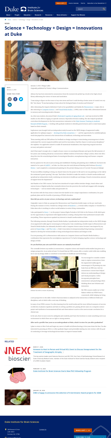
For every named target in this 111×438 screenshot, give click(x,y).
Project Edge (40, 229)
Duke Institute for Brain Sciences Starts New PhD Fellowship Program (62, 371)
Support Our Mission (78, 15)
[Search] (104, 9)
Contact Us (42, 429)
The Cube (52, 229)
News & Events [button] (62, 15)
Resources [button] (48, 15)
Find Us (83, 3)
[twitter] (21, 99)
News (9, 19)
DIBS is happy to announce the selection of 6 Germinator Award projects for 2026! (67, 393)
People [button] (17, 15)
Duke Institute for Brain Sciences (22, 421)
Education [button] (27, 15)
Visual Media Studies (65, 109)
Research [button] (38, 15)
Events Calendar (74, 3)
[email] (10, 99)
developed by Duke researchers (64, 133)
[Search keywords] (89, 9)
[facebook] (15, 99)
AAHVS (47, 165)
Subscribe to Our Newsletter (96, 3)
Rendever (72, 205)
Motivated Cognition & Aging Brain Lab (71, 116)
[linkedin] (10, 105)
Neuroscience (88, 107)
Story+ (46, 212)
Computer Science (48, 109)
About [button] (8, 15)
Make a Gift (60, 3)
